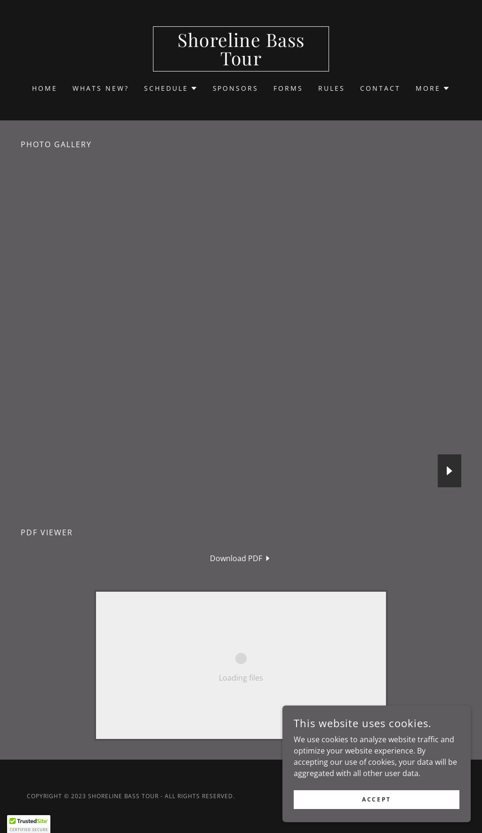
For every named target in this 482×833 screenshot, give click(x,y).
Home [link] (44, 88)
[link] (241, 62)
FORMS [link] (288, 88)
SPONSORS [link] (236, 88)
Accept (376, 799)
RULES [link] (331, 88)
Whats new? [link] (100, 88)
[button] (171, 88)
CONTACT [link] (380, 88)
